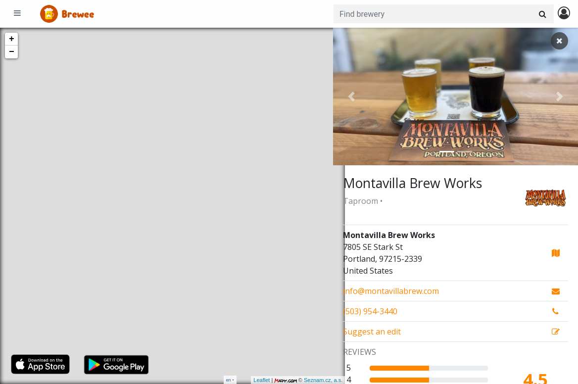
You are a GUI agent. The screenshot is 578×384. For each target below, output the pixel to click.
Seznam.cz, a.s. (311, 380)
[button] (351, 96)
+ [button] (11, 39)
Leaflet (249, 380)
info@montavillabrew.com (391, 291)
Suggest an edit (372, 331)
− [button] (11, 52)
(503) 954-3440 (370, 311)
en (228, 380)
